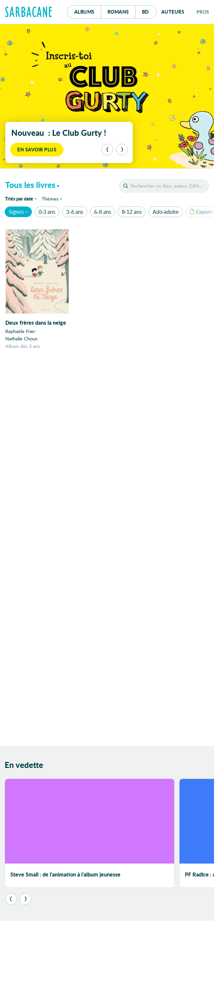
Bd (149, 10)
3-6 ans (74, 211)
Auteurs (172, 11)
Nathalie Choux (21, 338)
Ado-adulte (166, 211)
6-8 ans (102, 211)
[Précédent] (107, 149)
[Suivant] (122, 149)
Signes (16, 211)
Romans (118, 11)
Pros (202, 12)
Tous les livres (30, 185)
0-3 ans (46, 211)
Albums (84, 11)
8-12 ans (132, 211)
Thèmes (50, 199)
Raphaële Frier (20, 331)
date (22, 198)
